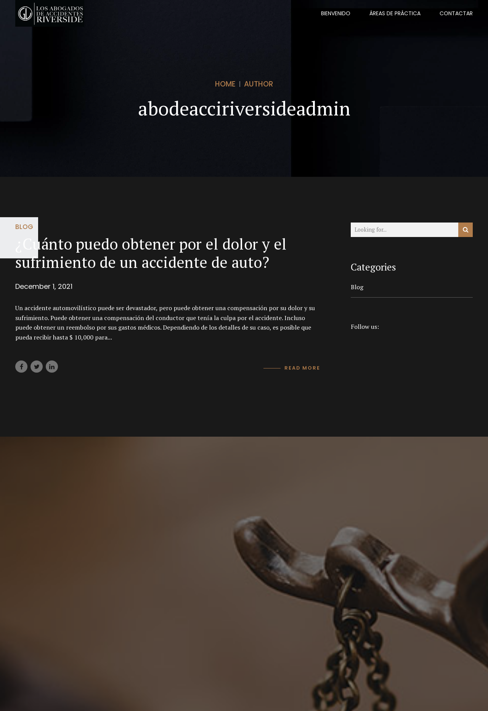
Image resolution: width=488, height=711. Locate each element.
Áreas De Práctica (395, 13)
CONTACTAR (456, 13)
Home (225, 84)
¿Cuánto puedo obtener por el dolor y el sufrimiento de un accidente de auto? (151, 253)
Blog (24, 226)
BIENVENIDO (335, 13)
